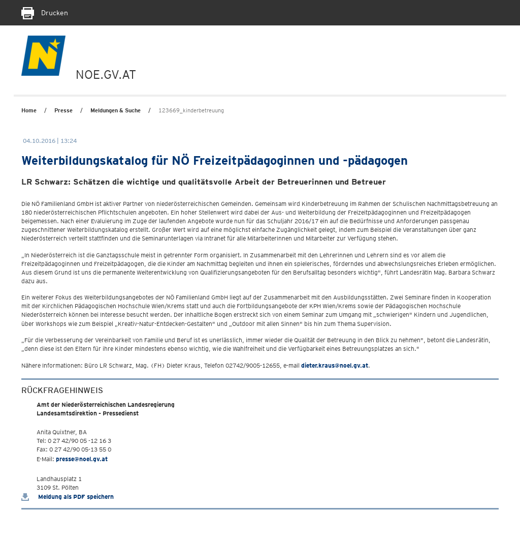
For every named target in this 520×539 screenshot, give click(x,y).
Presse (63, 110)
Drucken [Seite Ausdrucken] (44, 13)
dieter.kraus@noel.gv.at (334, 365)
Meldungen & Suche (115, 110)
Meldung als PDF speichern (67, 496)
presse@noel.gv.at (82, 459)
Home (29, 110)
